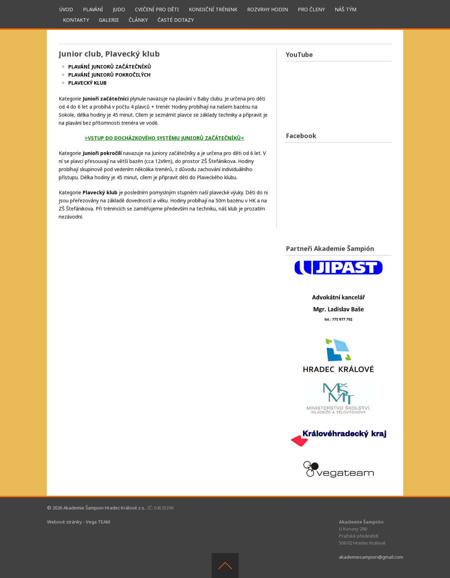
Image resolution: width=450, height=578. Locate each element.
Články (138, 20)
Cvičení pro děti (157, 9)
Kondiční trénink (213, 9)
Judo (119, 9)
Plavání (93, 9)
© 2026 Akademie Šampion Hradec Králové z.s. (96, 508)
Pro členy (311, 9)
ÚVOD (66, 9)
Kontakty (76, 20)
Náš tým (345, 9)
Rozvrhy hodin (267, 9)
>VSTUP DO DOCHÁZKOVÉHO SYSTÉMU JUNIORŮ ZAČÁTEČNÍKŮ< (164, 138)
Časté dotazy (176, 20)
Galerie (109, 20)
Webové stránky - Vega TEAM (78, 522)
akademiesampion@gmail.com (371, 557)
